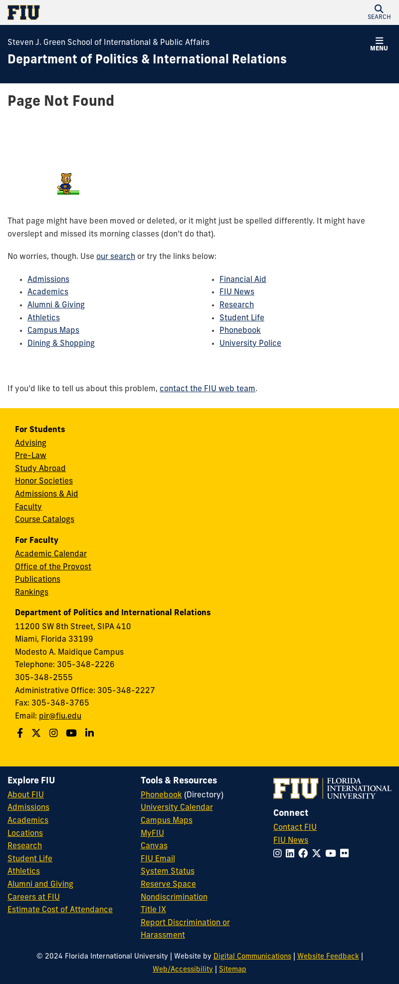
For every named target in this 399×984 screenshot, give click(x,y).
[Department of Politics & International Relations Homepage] (147, 60)
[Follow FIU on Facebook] (305, 854)
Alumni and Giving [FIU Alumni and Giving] (40, 885)
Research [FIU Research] (24, 846)
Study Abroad (40, 469)
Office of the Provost (53, 567)
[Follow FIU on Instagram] (279, 854)
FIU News (236, 292)
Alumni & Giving (56, 305)
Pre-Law (30, 456)
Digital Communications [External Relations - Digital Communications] (252, 957)
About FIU (25, 795)
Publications (37, 580)
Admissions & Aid (46, 494)
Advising (30, 444)
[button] (379, 12)
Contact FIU (295, 828)
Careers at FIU (33, 898)
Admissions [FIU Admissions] (28, 808)
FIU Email (158, 859)
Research (236, 305)
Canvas (154, 846)
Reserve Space (168, 885)
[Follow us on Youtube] (72, 734)
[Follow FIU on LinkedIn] (292, 854)
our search (115, 257)
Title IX (153, 910)
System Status (168, 872)
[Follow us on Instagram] (54, 734)
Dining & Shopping (61, 344)
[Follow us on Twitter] (37, 734)
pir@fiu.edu (60, 717)
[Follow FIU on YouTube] (332, 854)
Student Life (241, 318)
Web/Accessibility (183, 970)
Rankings (31, 593)
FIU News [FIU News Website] (290, 841)
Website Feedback (328, 957)
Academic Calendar (51, 554)
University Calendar (177, 808)
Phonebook (240, 331)
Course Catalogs (44, 520)
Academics (47, 292)
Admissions (48, 280)
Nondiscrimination (174, 898)
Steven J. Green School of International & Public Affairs (108, 43)
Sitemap (232, 970)
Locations (25, 834)
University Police (250, 344)
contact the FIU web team (207, 389)
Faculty (28, 507)
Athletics (43, 318)
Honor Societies (44, 482)
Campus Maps (53, 331)
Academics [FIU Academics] (27, 821)
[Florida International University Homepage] (103, 12)
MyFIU (152, 834)
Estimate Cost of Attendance (60, 910)
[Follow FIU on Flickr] (346, 854)
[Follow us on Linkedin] (90, 734)
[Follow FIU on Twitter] (318, 854)
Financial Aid (242, 280)
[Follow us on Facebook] (21, 734)
